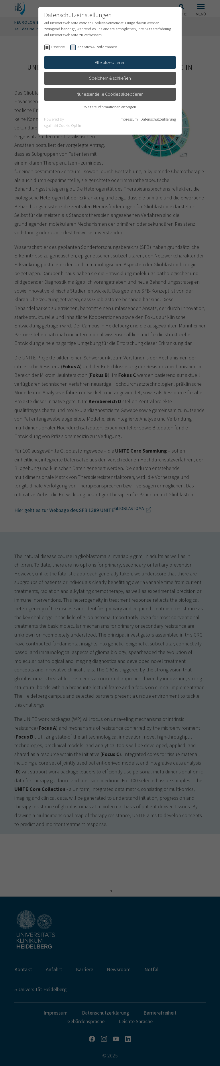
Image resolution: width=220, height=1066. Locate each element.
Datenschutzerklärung (158, 119)
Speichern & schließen (110, 78)
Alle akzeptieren (110, 62)
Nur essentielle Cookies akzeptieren (110, 94)
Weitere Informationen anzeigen (110, 106)
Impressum (129, 119)
